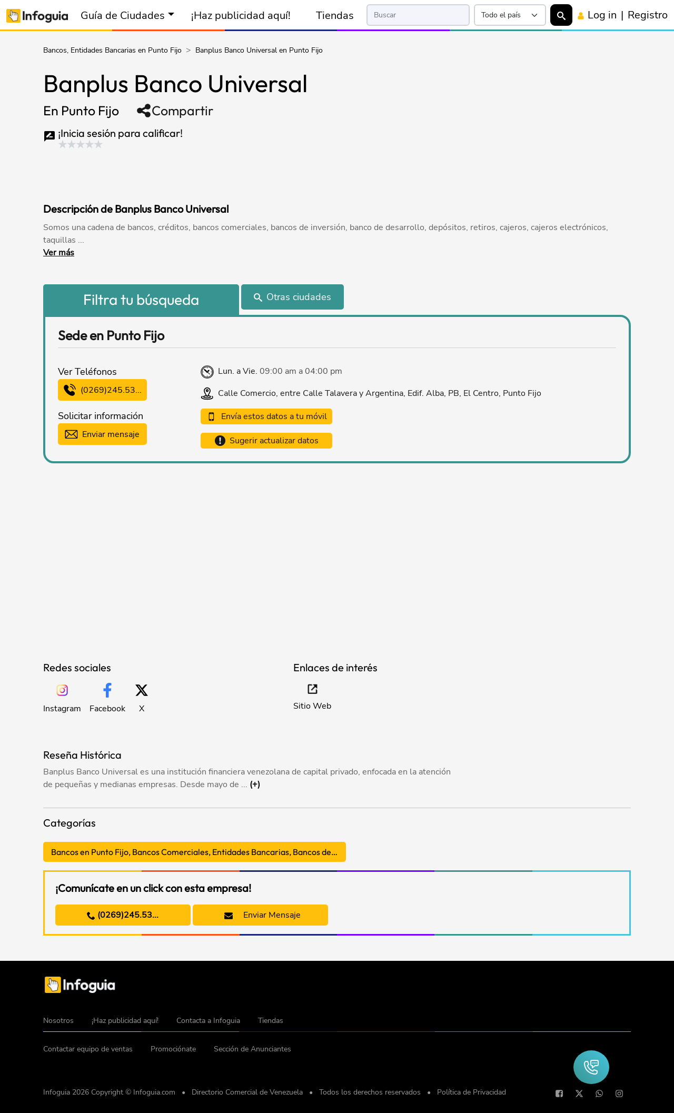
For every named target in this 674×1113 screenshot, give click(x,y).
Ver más (58, 253)
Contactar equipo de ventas (88, 1049)
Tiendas (335, 15)
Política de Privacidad (471, 1092)
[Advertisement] (245, 173)
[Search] (418, 15)
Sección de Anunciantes (252, 1049)
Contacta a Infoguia (208, 1021)
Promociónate (173, 1049)
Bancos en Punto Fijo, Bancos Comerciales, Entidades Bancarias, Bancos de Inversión (198, 852)
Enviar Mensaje (262, 915)
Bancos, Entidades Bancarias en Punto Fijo (112, 50)
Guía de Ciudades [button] (123, 15)
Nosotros (58, 1021)
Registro (648, 14)
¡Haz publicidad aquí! (241, 15)
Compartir (174, 110)
